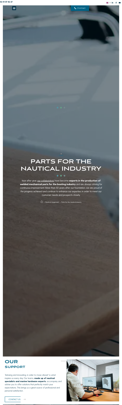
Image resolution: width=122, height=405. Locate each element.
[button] (14, 8)
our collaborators (45, 180)
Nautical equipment (52, 202)
